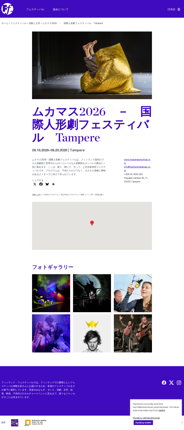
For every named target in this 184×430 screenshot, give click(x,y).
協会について (60, 9)
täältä (161, 410)
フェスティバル (35, 9)
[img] (164, 383)
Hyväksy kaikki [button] (143, 422)
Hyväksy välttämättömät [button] (146, 418)
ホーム (4, 23)
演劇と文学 (34, 23)
